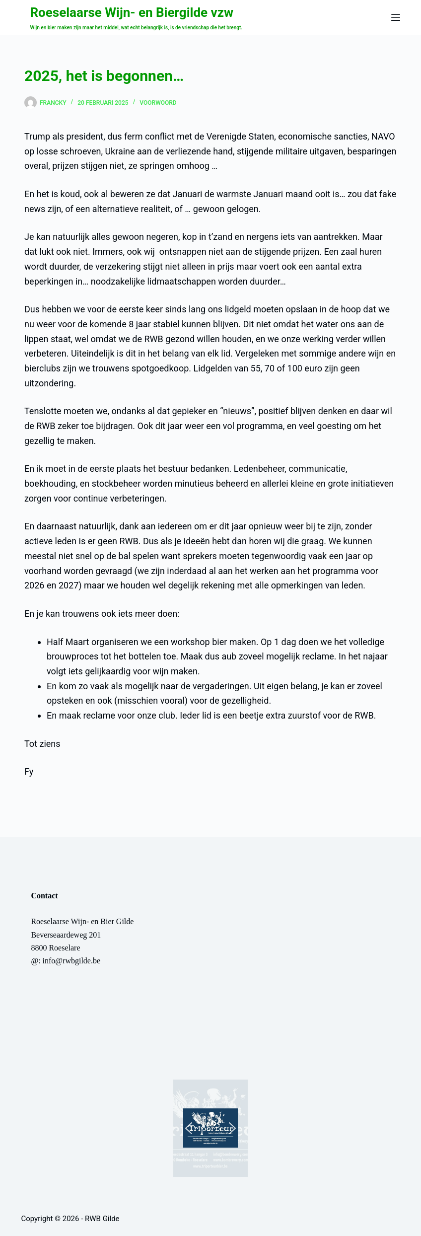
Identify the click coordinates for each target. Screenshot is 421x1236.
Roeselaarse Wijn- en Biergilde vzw (131, 12)
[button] (210, 1128)
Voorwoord (158, 102)
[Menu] (395, 17)
